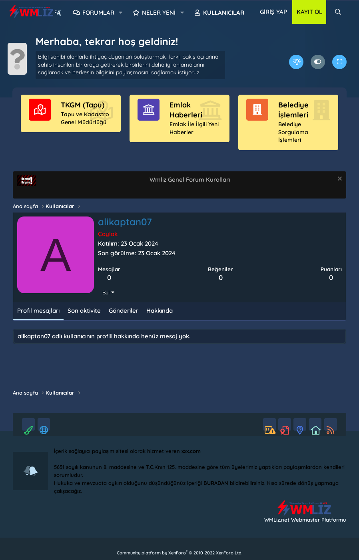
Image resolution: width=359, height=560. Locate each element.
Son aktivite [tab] (84, 318)
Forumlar (98, 12)
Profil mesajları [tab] (38, 318)
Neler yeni (159, 12)
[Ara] (338, 12)
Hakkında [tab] (159, 318)
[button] (120, 13)
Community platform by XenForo (179, 553)
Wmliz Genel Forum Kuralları (190, 187)
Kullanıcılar (223, 12)
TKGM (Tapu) (82, 112)
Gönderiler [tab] (123, 318)
